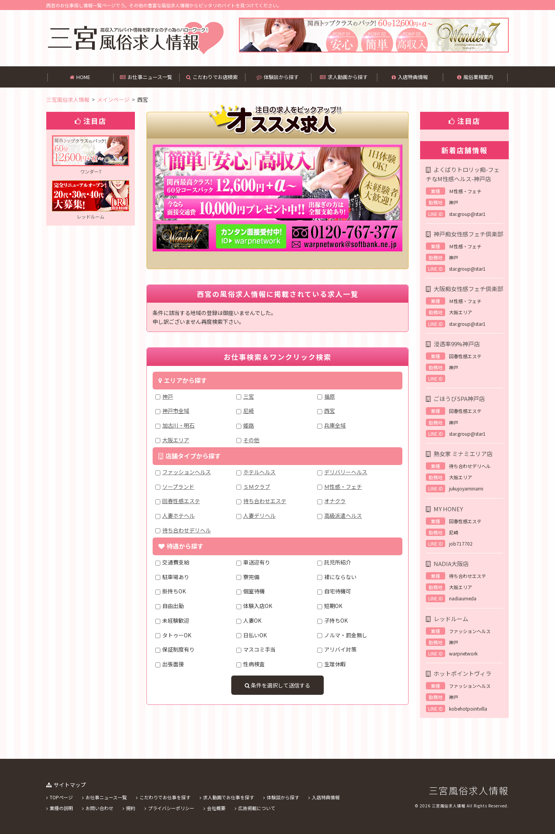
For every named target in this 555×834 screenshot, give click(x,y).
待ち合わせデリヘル (186, 530)
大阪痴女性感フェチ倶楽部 (468, 289)
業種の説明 (61, 808)
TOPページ (61, 797)
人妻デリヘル (259, 515)
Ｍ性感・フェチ (343, 486)
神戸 (167, 396)
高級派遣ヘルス (343, 515)
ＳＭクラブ (256, 486)
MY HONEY (448, 509)
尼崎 (248, 410)
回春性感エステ (181, 501)
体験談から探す (278, 77)
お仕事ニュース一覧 (146, 77)
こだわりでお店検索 (212, 77)
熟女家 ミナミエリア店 (463, 454)
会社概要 (216, 808)
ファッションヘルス (186, 472)
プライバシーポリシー (171, 808)
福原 (329, 396)
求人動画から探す (344, 77)
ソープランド (178, 486)
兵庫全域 (335, 425)
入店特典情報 (410, 77)
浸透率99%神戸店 (457, 344)
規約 (130, 808)
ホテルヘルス (259, 472)
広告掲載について (256, 808)
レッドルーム (451, 619)
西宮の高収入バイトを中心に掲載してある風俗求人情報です (135, 38)
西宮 (329, 410)
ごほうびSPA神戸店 (459, 398)
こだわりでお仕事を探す (165, 797)
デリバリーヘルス (345, 472)
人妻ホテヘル (178, 515)
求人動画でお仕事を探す (228, 797)
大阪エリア (175, 440)
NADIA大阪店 (451, 563)
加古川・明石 (178, 425)
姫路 (248, 425)
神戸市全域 (175, 410)
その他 (251, 440)
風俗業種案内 (475, 77)
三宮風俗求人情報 (469, 790)
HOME (80, 77)
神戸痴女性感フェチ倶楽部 (468, 234)
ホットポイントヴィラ (462, 673)
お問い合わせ (99, 808)
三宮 (248, 396)
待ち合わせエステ (264, 501)
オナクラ (335, 501)
